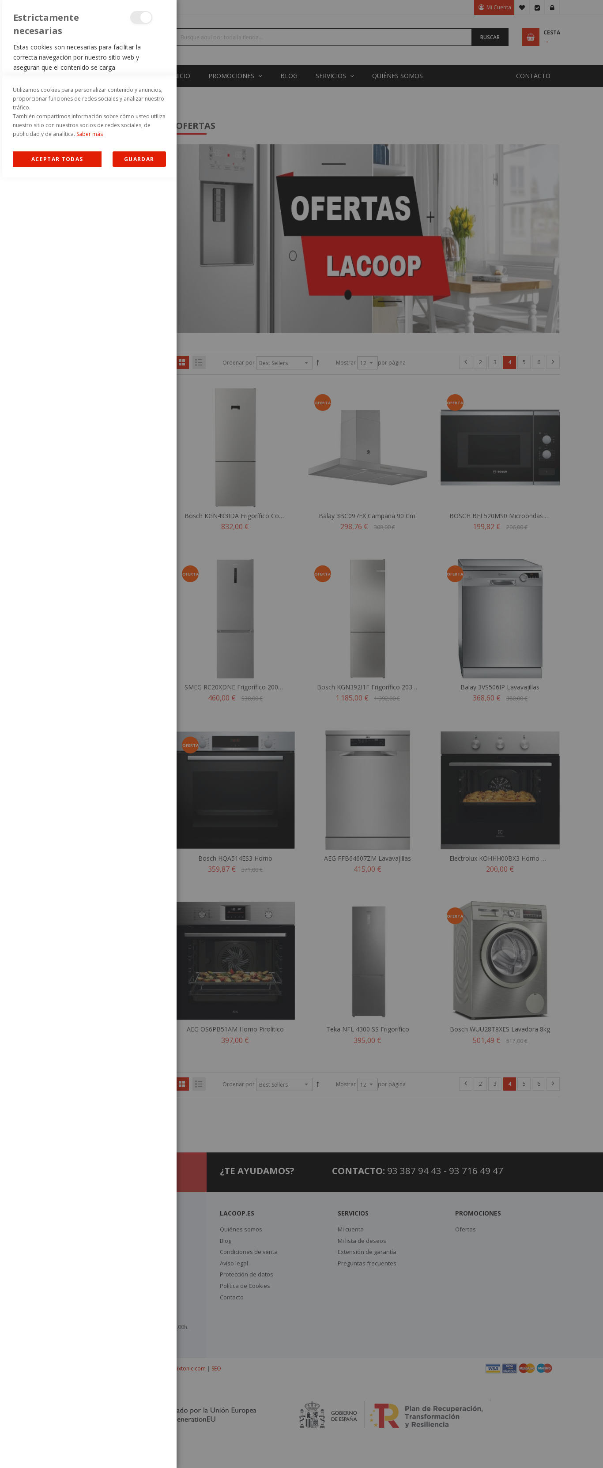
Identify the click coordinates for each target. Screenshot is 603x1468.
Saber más (89, 1424)
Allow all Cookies (57, 1449)
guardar (139, 1449)
